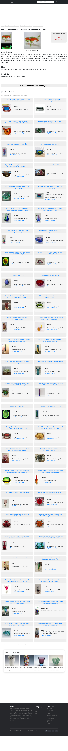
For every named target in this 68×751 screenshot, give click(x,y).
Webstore (37, 710)
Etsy (36, 713)
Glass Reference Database (12, 26)
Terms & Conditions (52, 715)
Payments (49, 713)
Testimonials (50, 720)
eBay (36, 711)
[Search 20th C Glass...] (45, 2)
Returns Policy (50, 712)
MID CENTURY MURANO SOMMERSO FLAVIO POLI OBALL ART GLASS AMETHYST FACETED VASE (17, 494)
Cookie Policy (50, 718)
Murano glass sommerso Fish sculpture (50, 165)
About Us (49, 708)
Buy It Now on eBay (19, 111)
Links (48, 723)
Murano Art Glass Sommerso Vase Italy (17, 558)
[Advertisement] (34, 13)
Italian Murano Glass (26, 26)
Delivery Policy (50, 710)
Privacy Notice (50, 716)
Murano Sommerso (38, 26)
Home (2, 26)
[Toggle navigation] (12, 2)
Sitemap (49, 721)
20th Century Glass (34, 730)
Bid (42, 613)
